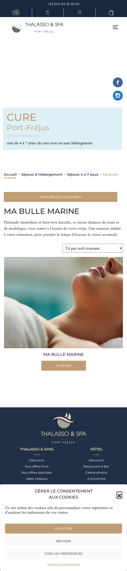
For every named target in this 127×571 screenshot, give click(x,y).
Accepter (63, 528)
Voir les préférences (63, 553)
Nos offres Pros (36, 466)
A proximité (96, 479)
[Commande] (92, 248)
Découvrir (36, 460)
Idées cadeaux (36, 479)
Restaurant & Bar (96, 466)
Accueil (10, 174)
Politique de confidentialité (63, 564)
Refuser (63, 541)
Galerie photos (96, 472)
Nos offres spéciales (37, 472)
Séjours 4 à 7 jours (82, 174)
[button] (119, 494)
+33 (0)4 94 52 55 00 (64, 4)
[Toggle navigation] (115, 27)
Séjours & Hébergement (41, 174)
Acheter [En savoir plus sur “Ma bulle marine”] (63, 366)
